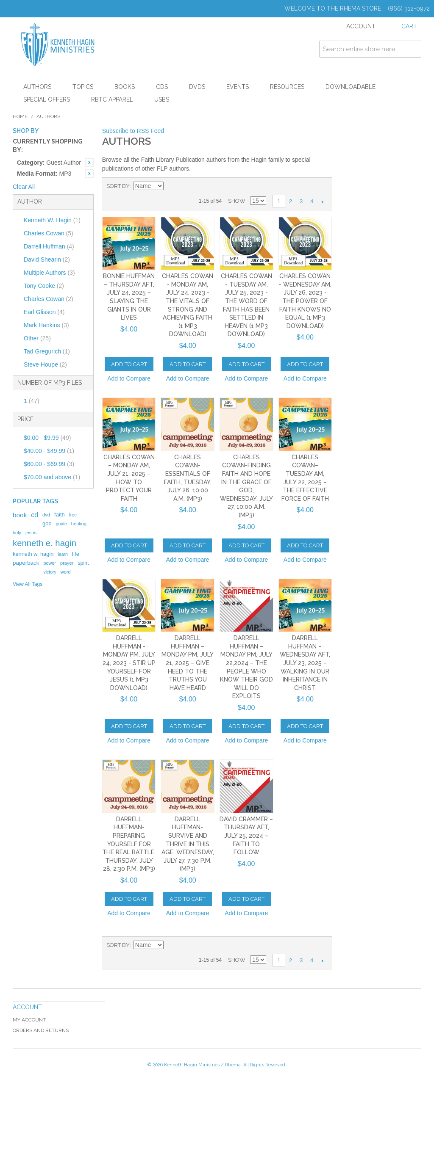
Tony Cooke (44, 285)
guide (61, 523)
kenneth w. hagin (33, 554)
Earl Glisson (44, 312)
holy (17, 532)
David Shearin (47, 259)
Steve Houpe (45, 364)
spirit (83, 563)
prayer (66, 563)
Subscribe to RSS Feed (133, 130)
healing (78, 523)
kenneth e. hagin (44, 543)
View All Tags (27, 584)
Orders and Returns (41, 1030)
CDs (162, 86)
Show (236, 201)
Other (37, 338)
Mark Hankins (46, 325)
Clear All (24, 186)
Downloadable (351, 86)
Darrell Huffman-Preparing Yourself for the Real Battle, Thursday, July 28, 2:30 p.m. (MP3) (129, 844)
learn (63, 554)
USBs (161, 99)
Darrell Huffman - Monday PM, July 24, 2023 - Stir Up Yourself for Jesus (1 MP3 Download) (129, 663)
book (20, 515)
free (73, 514)
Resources (287, 86)
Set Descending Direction (171, 186)
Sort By (118, 186)
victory (49, 571)
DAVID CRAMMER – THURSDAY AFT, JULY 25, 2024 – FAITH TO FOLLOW (246, 836)
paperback (26, 563)
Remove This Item (89, 162)
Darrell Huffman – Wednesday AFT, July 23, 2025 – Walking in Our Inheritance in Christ (305, 663)
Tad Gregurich (47, 351)
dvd (46, 514)
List (201, 186)
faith (59, 514)
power (49, 563)
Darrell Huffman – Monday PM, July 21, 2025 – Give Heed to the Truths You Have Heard (187, 663)
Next (322, 201)
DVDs (197, 86)
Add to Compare (128, 378)
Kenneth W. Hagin (52, 220)
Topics (82, 86)
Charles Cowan (48, 233)
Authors (37, 86)
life (75, 554)
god (47, 523)
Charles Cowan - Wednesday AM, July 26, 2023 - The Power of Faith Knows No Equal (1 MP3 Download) (305, 301)
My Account (29, 1020)
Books (124, 86)
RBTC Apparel (112, 99)
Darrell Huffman (49, 246)
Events (237, 86)
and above (52, 477)
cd (34, 515)
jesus (30, 532)
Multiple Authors (49, 272)
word (66, 571)
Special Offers (46, 99)
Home (20, 116)
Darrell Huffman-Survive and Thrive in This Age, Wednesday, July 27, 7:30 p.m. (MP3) (187, 844)
